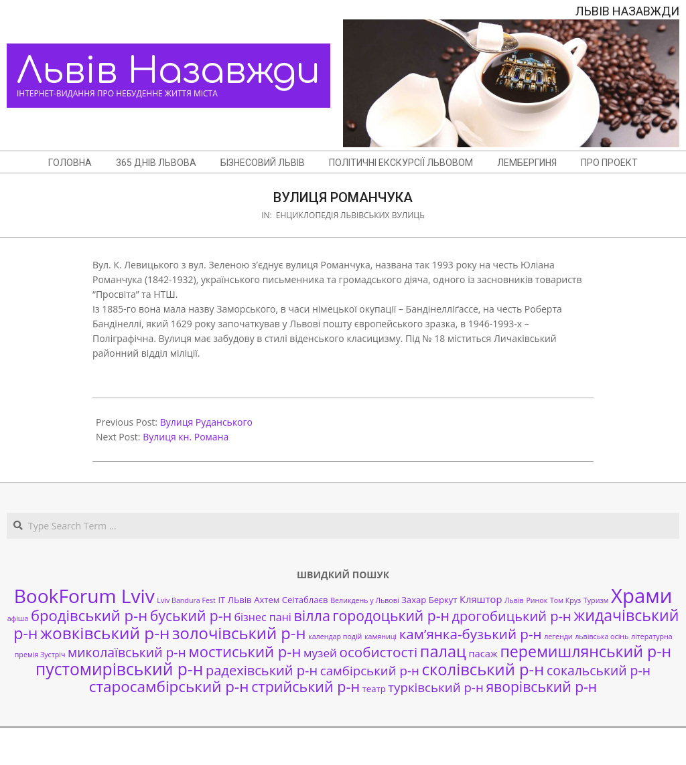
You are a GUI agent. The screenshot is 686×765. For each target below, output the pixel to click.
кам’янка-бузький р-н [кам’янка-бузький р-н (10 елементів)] (470, 633)
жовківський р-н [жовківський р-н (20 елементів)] (104, 633)
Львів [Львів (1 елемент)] (514, 600)
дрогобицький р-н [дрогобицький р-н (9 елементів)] (511, 616)
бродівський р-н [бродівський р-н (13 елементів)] (89, 615)
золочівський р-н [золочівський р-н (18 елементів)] (238, 633)
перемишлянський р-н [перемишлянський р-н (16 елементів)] (585, 651)
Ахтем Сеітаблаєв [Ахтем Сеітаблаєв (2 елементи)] (291, 600)
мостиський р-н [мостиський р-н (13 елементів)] (244, 651)
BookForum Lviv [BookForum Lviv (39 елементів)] (84, 595)
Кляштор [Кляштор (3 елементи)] (481, 599)
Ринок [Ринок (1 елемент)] (536, 600)
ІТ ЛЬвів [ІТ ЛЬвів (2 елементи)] (234, 600)
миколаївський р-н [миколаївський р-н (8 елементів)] (127, 652)
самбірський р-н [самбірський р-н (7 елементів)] (369, 670)
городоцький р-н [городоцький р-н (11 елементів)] (391, 615)
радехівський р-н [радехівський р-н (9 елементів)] (262, 670)
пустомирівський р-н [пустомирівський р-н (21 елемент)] (119, 669)
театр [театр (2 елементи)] (374, 689)
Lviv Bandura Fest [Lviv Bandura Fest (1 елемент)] (186, 600)
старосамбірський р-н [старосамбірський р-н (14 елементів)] (169, 686)
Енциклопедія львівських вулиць (350, 215)
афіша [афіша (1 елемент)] (18, 618)
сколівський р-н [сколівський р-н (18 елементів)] (482, 669)
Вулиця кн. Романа (185, 436)
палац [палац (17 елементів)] (443, 651)
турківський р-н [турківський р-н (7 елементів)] (435, 687)
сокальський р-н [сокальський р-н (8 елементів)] (598, 670)
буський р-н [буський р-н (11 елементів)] (191, 615)
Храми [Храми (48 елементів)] (641, 595)
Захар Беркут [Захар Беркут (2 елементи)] (429, 600)
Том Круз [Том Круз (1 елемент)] (565, 600)
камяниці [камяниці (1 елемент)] (380, 636)
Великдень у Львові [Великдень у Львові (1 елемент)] (364, 600)
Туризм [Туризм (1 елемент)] (596, 600)
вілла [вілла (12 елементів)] (311, 615)
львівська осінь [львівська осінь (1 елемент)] (601, 636)
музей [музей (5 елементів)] (320, 653)
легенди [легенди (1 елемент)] (558, 636)
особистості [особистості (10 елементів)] (379, 652)
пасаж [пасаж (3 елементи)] (482, 653)
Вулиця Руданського (206, 422)
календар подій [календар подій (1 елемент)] (335, 636)
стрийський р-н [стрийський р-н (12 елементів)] (305, 686)
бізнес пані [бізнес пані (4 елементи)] (262, 617)
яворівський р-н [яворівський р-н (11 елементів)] (541, 686)
